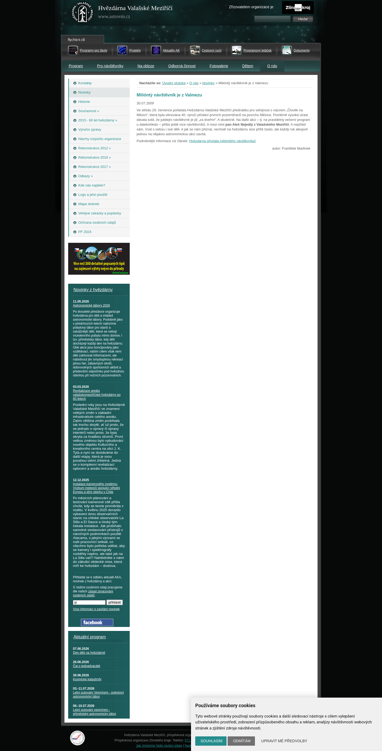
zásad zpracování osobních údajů (93, 593)
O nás (272, 66)
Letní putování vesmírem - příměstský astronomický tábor (94, 712)
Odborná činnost (182, 66)
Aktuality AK (171, 50)
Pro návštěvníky (110, 66)
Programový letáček (258, 50)
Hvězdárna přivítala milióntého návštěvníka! (222, 141)
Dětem (247, 66)
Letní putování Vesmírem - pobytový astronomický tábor (98, 694)
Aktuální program (89, 637)
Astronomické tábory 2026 (91, 305)
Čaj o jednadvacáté (86, 666)
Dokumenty (302, 50)
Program (76, 66)
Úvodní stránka (173, 83)
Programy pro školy (93, 50)
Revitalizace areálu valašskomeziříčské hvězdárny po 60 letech (96, 395)
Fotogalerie (219, 66)
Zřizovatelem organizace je (251, 7)
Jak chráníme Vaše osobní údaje (159, 746)
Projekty (135, 50)
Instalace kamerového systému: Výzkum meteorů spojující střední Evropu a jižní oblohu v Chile (96, 488)
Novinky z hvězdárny (93, 289)
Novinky (208, 83)
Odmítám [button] (241, 741)
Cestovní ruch (212, 50)
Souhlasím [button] (211, 741)
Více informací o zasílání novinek (96, 609)
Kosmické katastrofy (87, 679)
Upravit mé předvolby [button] (284, 741)
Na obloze (145, 66)
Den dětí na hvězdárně (89, 653)
